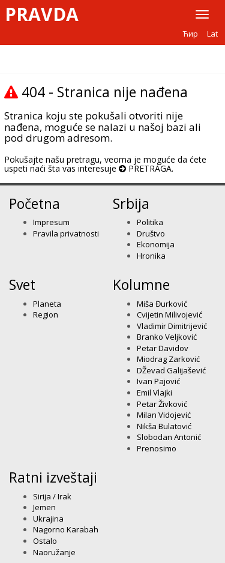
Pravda (42, 14)
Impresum (51, 222)
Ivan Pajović (158, 381)
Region (45, 314)
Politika (150, 222)
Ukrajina (48, 518)
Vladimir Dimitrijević (172, 326)
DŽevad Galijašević (171, 370)
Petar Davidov (162, 348)
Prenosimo (156, 448)
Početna (34, 203)
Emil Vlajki (154, 392)
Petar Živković (162, 404)
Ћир (190, 33)
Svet (22, 284)
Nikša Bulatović (164, 426)
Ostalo (45, 540)
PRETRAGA (150, 168)
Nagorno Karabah (65, 529)
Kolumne (141, 284)
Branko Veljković (167, 336)
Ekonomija (156, 244)
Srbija (131, 203)
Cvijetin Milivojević (169, 314)
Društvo (151, 233)
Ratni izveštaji (53, 477)
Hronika (151, 255)
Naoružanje (54, 552)
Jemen (44, 507)
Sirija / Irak (52, 496)
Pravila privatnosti (66, 233)
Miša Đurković (162, 303)
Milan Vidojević (164, 414)
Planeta (47, 303)
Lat (212, 33)
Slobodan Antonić (169, 437)
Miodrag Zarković (168, 359)
